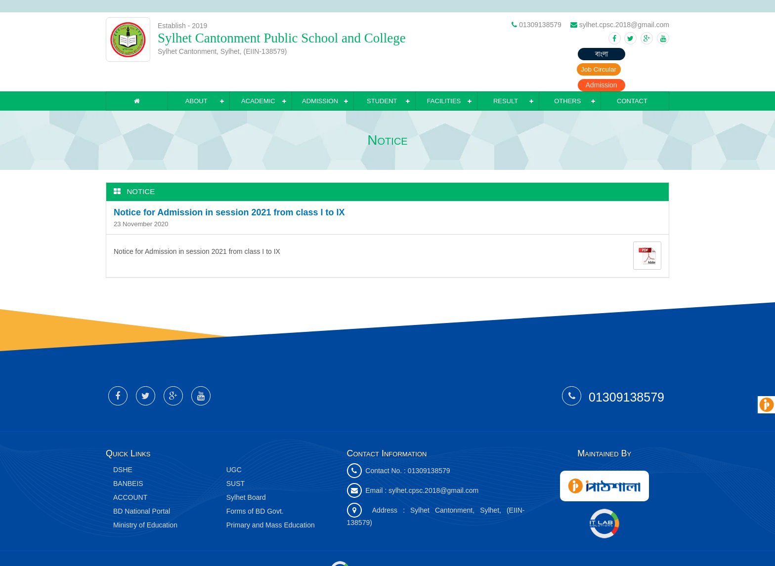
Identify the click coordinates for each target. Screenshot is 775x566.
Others (567, 76)
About (196, 76)
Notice (141, 166)
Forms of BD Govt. (255, 486)
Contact (632, 76)
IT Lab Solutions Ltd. (374, 545)
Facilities (444, 76)
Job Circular (587, 54)
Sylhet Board (246, 473)
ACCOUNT (130, 473)
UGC (234, 445)
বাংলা (530, 54)
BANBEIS (128, 459)
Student (382, 76)
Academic (258, 76)
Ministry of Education (145, 500)
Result (505, 76)
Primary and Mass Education (270, 500)
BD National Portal (141, 486)
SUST (235, 459)
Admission (645, 54)
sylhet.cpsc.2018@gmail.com (433, 466)
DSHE (122, 445)
